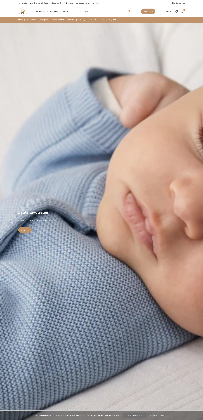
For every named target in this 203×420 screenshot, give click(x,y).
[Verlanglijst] (176, 11)
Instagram (148, 11)
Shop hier (25, 230)
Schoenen (31, 19)
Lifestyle (83, 19)
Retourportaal (42, 11)
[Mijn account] (168, 11)
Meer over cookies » (157, 415)
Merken (66, 11)
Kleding (21, 19)
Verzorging (72, 19)
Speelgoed (43, 19)
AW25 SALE (94, 19)
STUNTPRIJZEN (109, 19)
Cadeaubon (55, 11)
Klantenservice (178, 3)
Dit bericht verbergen (135, 415)
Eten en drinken (57, 19)
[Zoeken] (106, 11)
